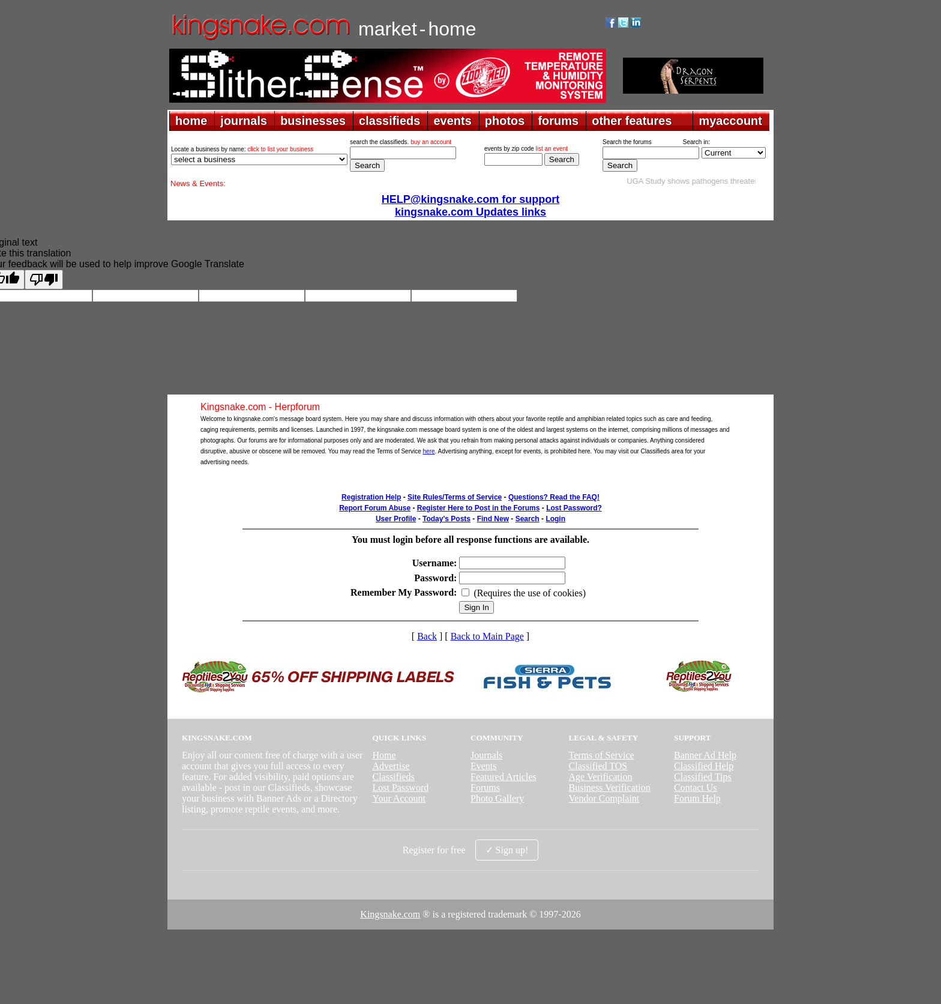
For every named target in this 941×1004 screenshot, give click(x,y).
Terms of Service (601, 755)
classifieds (389, 120)
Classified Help (703, 766)
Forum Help (697, 798)
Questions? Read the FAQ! (554, 497)
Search (528, 519)
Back (427, 636)
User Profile (396, 519)
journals (243, 120)
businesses (313, 120)
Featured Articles (503, 777)
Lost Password (400, 787)
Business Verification (610, 787)
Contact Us (695, 787)
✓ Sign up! (507, 850)
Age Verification (601, 777)
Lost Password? (574, 508)
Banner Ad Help (705, 755)
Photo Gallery (497, 798)
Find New (493, 519)
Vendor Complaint (604, 798)
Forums (485, 787)
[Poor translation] (44, 279)
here (429, 451)
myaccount (730, 120)
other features (632, 120)
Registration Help (371, 497)
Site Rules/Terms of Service (454, 497)
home (191, 120)
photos (505, 120)
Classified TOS (598, 766)
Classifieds (393, 777)
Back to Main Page (487, 636)
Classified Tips (703, 777)
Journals (486, 755)
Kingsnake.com (390, 914)
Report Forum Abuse (374, 508)
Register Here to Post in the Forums (478, 508)
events (452, 120)
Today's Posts (446, 519)
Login (555, 519)
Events (483, 766)
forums (558, 120)
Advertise (390, 766)
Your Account (398, 798)
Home (383, 755)
